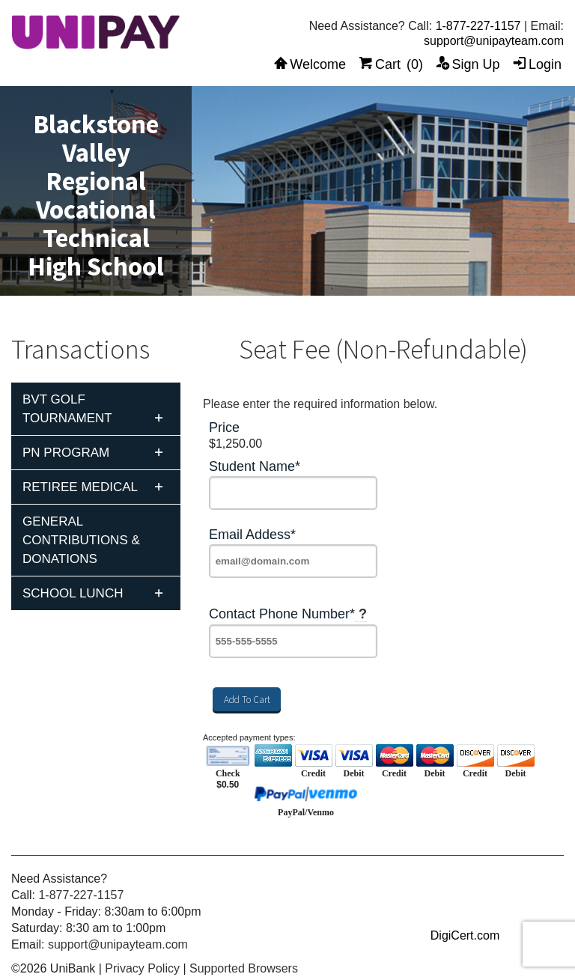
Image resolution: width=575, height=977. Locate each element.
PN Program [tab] (65, 452)
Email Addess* (252, 535)
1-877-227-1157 (478, 25)
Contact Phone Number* (288, 614)
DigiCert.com (465, 935)
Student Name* (254, 467)
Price (224, 428)
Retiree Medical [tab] (80, 487)
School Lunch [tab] (72, 593)
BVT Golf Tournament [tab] (67, 408)
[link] (465, 908)
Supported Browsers (243, 968)
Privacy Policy (142, 968)
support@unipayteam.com (494, 40)
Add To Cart (247, 699)
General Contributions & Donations (81, 540)
